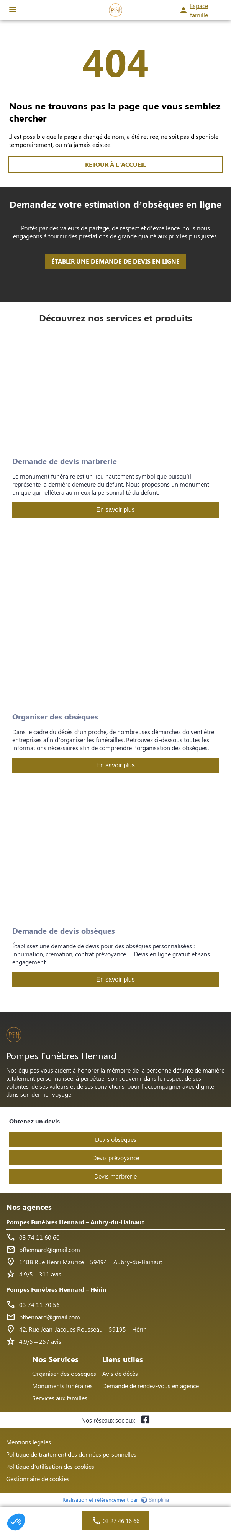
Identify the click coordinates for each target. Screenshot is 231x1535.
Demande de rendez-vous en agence (150, 1386)
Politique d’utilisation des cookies (50, 1466)
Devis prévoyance (115, 1158)
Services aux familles (59, 1398)
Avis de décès (120, 1373)
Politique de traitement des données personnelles (71, 1454)
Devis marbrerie (115, 1176)
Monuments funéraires (62, 1386)
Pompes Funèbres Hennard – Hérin (56, 1289)
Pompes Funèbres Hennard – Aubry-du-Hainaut (75, 1222)
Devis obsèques (115, 1139)
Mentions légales (28, 1442)
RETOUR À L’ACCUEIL (115, 164)
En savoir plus (115, 509)
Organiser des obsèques (64, 1373)
